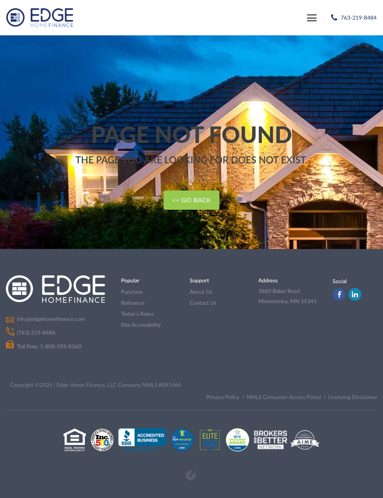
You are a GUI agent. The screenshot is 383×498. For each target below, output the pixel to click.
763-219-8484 (359, 17)
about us (201, 291)
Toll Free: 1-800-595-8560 (43, 346)
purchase (132, 291)
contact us (203, 302)
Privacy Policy (222, 397)
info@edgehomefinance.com (51, 318)
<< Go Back (191, 199)
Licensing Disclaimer (352, 397)
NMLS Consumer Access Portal (284, 397)
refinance (133, 302)
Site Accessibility (141, 324)
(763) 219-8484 (36, 332)
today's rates (137, 313)
